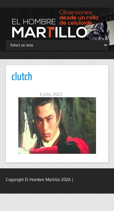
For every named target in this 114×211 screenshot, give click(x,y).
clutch (22, 77)
